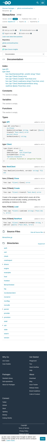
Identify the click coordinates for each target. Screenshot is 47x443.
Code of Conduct (34, 394)
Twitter (4, 402)
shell (5, 321)
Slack (4, 408)
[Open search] (37, 2)
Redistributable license (29, 30)
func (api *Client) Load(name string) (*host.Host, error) (25, 81)
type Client (6, 71)
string (25, 130)
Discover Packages (8, 8)
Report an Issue (24, 434)
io (8, 128)
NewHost (18, 219)
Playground (32, 361)
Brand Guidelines (34, 391)
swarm (6, 333)
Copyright (24, 425)
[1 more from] (2, 309)
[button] (3, 30)
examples (7, 272)
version (6, 338)
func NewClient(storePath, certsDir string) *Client (23, 74)
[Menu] (23, 54)
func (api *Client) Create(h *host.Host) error (21, 79)
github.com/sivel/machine (25, 8)
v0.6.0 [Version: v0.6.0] (7, 19)
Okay (42, 439)
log (5, 289)
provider (7, 313)
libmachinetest (9, 285)
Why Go (5, 357)
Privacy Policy (24, 431)
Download (32, 378)
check (6, 256)
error (26, 132)
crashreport (8, 260)
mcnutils (7, 305)
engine (6, 268)
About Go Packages (8, 384)
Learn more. (10, 440)
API (8, 122)
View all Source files (36, 232)
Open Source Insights (10, 49)
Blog (30, 381)
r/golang (5, 411)
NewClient (11, 167)
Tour (30, 364)
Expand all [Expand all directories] (41, 244)
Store (16, 134)
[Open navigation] (43, 3)
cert (5, 252)
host (17, 132)
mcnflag (7, 301)
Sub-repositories (7, 381)
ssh (21, 152)
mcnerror (7, 297)
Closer (11, 128)
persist (10, 134)
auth (5, 248)
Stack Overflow (34, 367)
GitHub (4, 405)
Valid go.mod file (9, 30)
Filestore (18, 157)
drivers (6, 264)
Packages (6, 374)
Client (9, 144)
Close (16, 178)
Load (16, 207)
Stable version (25, 33)
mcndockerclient (10, 293)
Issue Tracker (33, 384)
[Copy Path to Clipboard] (11, 11)
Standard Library (7, 378)
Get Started (34, 357)
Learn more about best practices (12, 36)
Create (17, 188)
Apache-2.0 (11, 21)
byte (41, 130)
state (6, 329)
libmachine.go (7, 237)
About (31, 374)
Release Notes (34, 388)
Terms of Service (24, 428)
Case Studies (6, 364)
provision (7, 317)
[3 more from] (2, 264)
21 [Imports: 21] (22, 21)
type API (5, 69)
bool (21, 150)
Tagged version (9, 33)
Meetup (4, 415)
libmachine (5, 11)
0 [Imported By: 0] (34, 21)
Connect (5, 398)
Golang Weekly (7, 418)
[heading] (8, 2)
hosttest (7, 281)
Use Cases (5, 361)
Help (30, 370)
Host (21, 132)
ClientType (27, 152)
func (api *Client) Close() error (16, 76)
